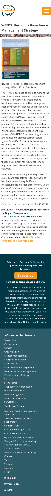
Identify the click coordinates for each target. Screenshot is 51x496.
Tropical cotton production (18, 386)
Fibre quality (10, 363)
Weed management (14, 394)
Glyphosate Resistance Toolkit (19, 437)
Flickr (7, 471)
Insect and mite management (19, 367)
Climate (8, 347)
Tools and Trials (14, 406)
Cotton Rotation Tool (15, 433)
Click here (6, 204)
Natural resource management (20, 371)
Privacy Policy (11, 483)
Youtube (8, 464)
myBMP (8, 489)
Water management (14, 390)
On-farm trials (11, 425)
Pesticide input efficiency (16, 375)
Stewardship (10, 382)
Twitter (8, 460)
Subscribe (25, 275)
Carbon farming (12, 344)
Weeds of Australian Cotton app (20, 452)
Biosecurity (10, 340)
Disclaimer (10, 477)
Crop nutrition (11, 351)
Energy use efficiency (15, 359)
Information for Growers (19, 335)
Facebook (9, 467)
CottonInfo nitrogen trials (17, 429)
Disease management (15, 355)
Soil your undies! (12, 448)
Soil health (9, 379)
